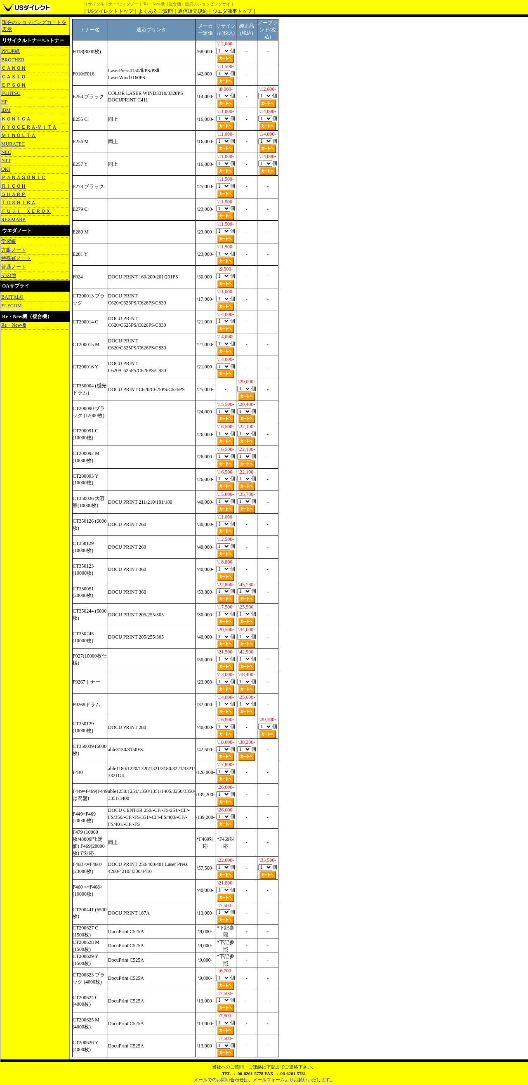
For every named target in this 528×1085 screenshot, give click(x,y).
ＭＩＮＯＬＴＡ (18, 135)
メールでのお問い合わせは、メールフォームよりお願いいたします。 (264, 1079)
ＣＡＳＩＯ (13, 77)
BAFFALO (12, 297)
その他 (8, 275)
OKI (5, 169)
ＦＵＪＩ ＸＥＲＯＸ (26, 211)
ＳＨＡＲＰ (13, 194)
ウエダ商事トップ (232, 11)
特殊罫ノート (16, 258)
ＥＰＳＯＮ (13, 85)
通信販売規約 (192, 11)
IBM (6, 110)
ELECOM (11, 306)
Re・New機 (13, 325)
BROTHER (12, 60)
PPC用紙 (10, 51)
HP (4, 102)
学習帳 (8, 241)
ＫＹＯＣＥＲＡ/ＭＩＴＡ (29, 127)
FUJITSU (11, 93)
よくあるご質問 (155, 11)
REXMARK (13, 219)
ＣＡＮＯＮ (13, 68)
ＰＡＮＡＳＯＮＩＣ (23, 177)
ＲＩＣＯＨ (13, 186)
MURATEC (13, 144)
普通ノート (13, 267)
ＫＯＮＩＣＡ (16, 119)
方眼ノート (13, 250)
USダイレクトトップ (110, 11)
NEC (6, 152)
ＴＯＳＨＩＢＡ (18, 202)
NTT (6, 160)
